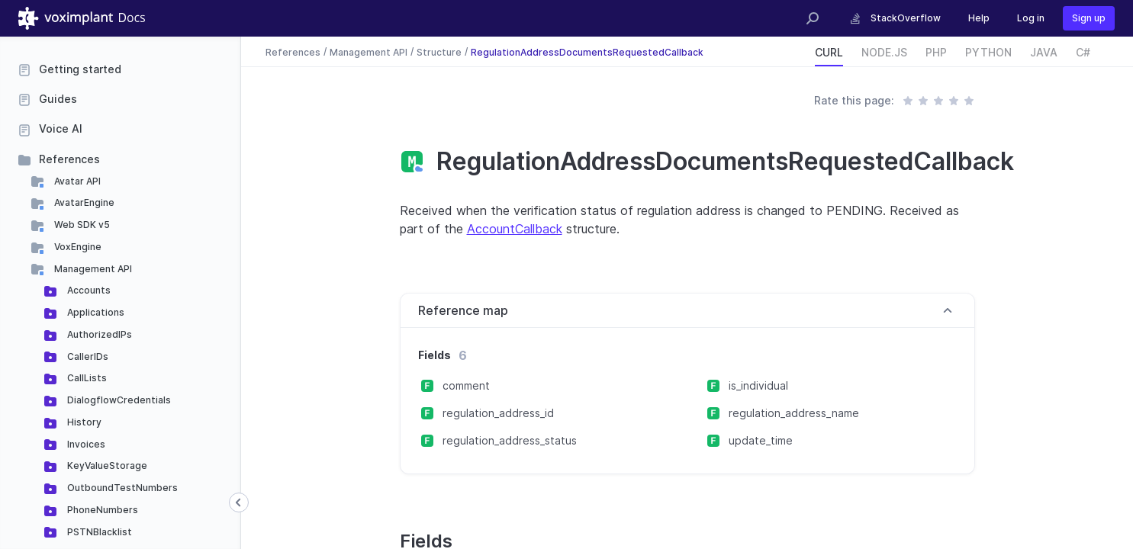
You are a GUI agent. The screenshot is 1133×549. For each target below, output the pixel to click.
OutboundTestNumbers (121, 487)
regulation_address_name (794, 412)
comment (466, 385)
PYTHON (988, 52)
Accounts (88, 290)
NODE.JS (884, 52)
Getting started (80, 69)
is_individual (758, 385)
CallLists (86, 378)
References (69, 158)
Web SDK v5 (81, 224)
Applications (94, 312)
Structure (439, 51)
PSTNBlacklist (98, 532)
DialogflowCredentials (118, 400)
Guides (58, 98)
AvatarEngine (83, 202)
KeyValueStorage (106, 465)
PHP (936, 52)
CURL (829, 52)
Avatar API (76, 181)
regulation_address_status (510, 440)
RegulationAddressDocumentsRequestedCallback (587, 51)
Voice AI (60, 128)
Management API (92, 268)
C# (1083, 52)
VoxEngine (76, 246)
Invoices (85, 444)
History (83, 422)
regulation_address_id (498, 412)
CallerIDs (86, 356)
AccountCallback (514, 228)
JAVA (1043, 52)
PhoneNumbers (101, 509)
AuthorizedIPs (98, 334)
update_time (761, 440)
